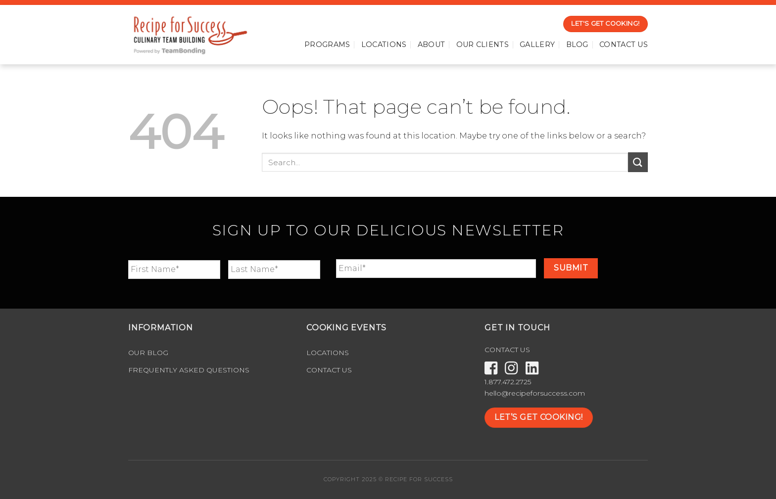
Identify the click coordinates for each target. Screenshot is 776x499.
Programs (327, 44)
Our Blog (148, 352)
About (431, 44)
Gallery (537, 44)
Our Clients (482, 44)
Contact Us (623, 44)
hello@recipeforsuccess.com (535, 393)
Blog (577, 44)
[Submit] (638, 162)
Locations (384, 44)
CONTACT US (507, 349)
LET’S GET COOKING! (538, 417)
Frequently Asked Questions (188, 369)
